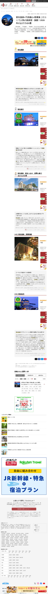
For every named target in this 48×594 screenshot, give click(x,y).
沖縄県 (30, 576)
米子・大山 (31, 388)
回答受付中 (30, 375)
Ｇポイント (37, 531)
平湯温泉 (7, 540)
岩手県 (16, 552)
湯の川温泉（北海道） (20, 533)
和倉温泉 (11, 539)
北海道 (9, 552)
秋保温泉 (7, 534)
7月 (40, 388)
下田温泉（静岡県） (5, 539)
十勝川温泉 (13, 533)
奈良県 (24, 567)
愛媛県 (17, 573)
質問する (33, 1)
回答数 (25, 378)
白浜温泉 (25, 540)
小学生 (31, 386)
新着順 (21, 378)
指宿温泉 (12, 546)
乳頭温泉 (26, 533)
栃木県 (10, 554)
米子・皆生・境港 (25, 388)
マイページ (40, 1)
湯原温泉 (3, 543)
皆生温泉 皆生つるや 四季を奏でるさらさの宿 (30, 174)
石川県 (14, 562)
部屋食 (33, 390)
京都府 (14, 567)
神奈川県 (21, 557)
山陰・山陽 (35, 386)
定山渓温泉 (4, 533)
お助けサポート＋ (23, 593)
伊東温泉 (21, 537)
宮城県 (19, 552)
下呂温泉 (3, 540)
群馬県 (14, 554)
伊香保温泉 (4, 536)
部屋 (28, 392)
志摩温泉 (20, 544)
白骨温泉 (3, 537)
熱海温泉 (8, 546)
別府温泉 (7, 543)
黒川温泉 (11, 543)
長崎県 (15, 576)
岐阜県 (14, 565)
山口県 (24, 570)
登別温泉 (8, 533)
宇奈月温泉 (26, 539)
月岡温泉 (7, 537)
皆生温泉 (36, 388)
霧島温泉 (16, 543)
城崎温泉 (16, 540)
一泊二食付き (24, 392)
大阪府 (17, 567)
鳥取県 (40, 386)
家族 (22, 386)
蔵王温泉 (16, 534)
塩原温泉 (22, 536)
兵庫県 (21, 567)
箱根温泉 (9, 544)
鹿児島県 (27, 576)
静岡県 (10, 565)
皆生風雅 (21, 50)
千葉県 (14, 557)
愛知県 (17, 565)
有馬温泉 (21, 540)
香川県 (14, 573)
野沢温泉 (26, 536)
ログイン (44, 1)
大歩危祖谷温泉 (25, 544)
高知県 (21, 573)
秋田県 (23, 552)
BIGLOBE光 (6, 593)
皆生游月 (21, 109)
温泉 (22, 390)
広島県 (21, 570)
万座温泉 (8, 536)
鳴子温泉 (3, 534)
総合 (35, 378)
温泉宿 (39, 390)
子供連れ (26, 386)
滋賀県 (10, 567)
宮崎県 (23, 576)
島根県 (14, 570)
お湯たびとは (37, 526)
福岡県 (9, 576)
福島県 (29, 552)
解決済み (41, 375)
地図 (42, 66)
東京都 (17, 557)
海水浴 (26, 390)
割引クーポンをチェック (43, 83)
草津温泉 (24, 534)
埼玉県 (10, 557)
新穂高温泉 (12, 540)
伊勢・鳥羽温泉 (14, 544)
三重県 (21, 565)
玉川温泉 (25, 543)
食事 (29, 390)
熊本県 (17, 576)
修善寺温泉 (26, 537)
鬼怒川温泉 (17, 536)
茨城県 (17, 554)
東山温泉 (11, 534)
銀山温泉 (20, 534)
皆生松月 (21, 294)
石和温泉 (11, 537)
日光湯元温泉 (4, 544)
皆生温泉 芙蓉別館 (25, 234)
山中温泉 (15, 539)
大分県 (20, 576)
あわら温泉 (20, 539)
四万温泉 (12, 536)
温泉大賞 (36, 593)
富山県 (10, 562)
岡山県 (17, 570)
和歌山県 (28, 567)
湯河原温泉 (16, 537)
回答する (28, 1)
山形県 (26, 552)
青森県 (13, 552)
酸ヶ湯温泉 (21, 543)
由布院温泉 (4, 546)
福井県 (17, 562)
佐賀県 (12, 576)
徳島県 (10, 573)
